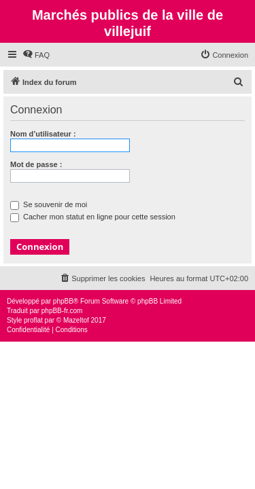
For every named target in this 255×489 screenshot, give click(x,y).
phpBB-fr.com (62, 310)
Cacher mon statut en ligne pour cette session (92, 217)
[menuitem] (36, 55)
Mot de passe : (36, 164)
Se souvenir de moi (48, 204)
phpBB (63, 301)
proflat (33, 320)
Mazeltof (76, 320)
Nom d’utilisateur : (43, 134)
